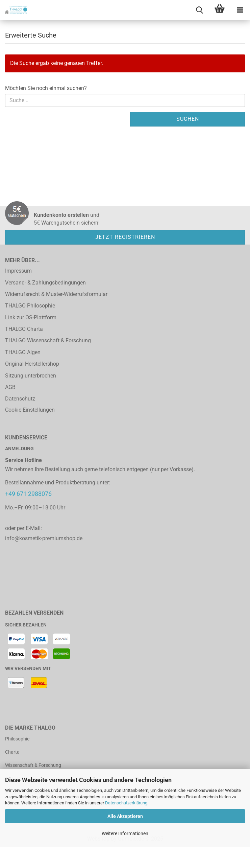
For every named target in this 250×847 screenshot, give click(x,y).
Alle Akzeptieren (125, 816)
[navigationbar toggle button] (240, 10)
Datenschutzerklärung (126, 802)
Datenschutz (20, 398)
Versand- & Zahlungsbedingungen (45, 282)
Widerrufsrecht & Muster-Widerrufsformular (56, 294)
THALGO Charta (24, 329)
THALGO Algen (23, 352)
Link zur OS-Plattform (30, 317)
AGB (10, 387)
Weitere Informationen (125, 833)
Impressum (18, 271)
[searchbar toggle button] (199, 10)
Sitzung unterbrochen (30, 375)
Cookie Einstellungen (30, 410)
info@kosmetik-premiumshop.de (43, 538)
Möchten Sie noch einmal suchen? (46, 88)
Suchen (187, 119)
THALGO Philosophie (30, 305)
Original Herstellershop (32, 364)
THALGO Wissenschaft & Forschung (48, 340)
